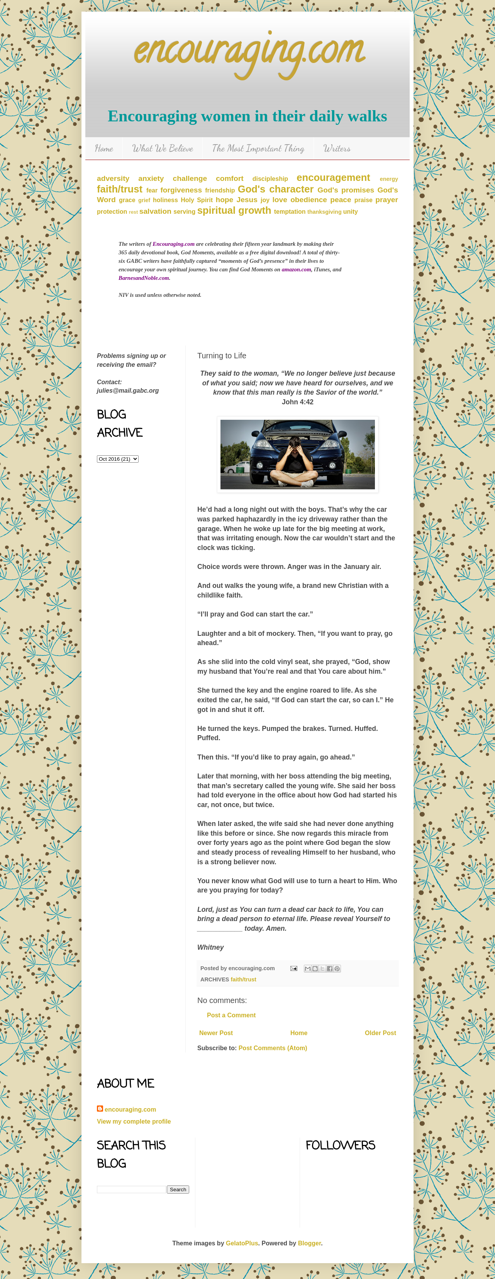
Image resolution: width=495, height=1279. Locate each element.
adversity (113, 178)
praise (363, 200)
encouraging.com (248, 54)
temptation (290, 211)
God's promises (345, 190)
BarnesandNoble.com (144, 278)
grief (144, 200)
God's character (276, 189)
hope (224, 200)
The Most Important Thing (258, 148)
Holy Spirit (197, 200)
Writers (337, 148)
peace (340, 200)
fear (152, 190)
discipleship (270, 178)
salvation (155, 211)
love (280, 200)
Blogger (309, 1243)
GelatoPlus (242, 1243)
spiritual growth (234, 210)
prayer (386, 200)
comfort (229, 178)
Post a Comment (231, 1015)
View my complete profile (134, 1121)
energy (389, 179)
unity (350, 211)
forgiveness (181, 190)
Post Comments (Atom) (273, 1048)
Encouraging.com (174, 244)
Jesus (246, 200)
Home (104, 148)
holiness (165, 200)
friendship (220, 190)
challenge (190, 178)
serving (184, 211)
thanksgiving (324, 212)
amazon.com (296, 269)
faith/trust (119, 189)
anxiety (151, 178)
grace (127, 200)
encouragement (333, 177)
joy (265, 200)
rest (133, 212)
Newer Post (216, 1033)
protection (112, 211)
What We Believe (162, 148)
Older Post (380, 1033)
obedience (308, 200)
